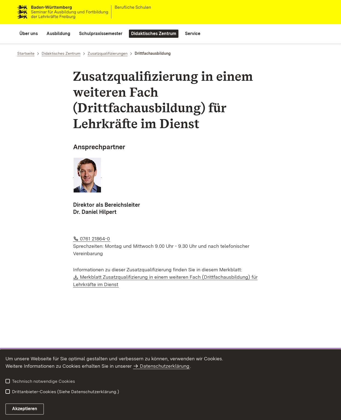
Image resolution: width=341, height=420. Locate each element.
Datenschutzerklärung (164, 366)
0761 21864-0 (95, 238)
